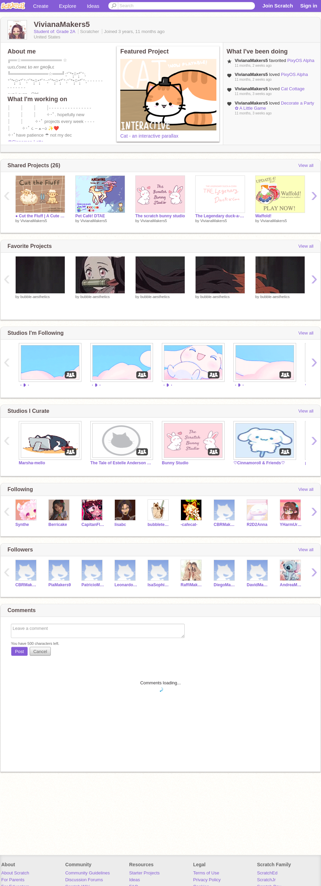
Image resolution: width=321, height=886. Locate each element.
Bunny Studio (175, 463)
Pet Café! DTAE (90, 216)
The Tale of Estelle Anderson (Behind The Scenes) (121, 463)
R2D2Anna (257, 524)
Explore (67, 6)
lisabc (120, 524)
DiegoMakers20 (225, 584)
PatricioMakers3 (92, 584)
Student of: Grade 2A (55, 31)
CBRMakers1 (225, 524)
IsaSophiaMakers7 (159, 584)
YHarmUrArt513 (291, 524)
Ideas (93, 6)
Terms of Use (206, 872)
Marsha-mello (32, 463)
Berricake (57, 524)
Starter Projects (144, 872)
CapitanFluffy (92, 524)
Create (40, 6)
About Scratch (15, 872)
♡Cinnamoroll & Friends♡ (259, 463)
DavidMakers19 (258, 584)
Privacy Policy (207, 879)
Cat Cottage (292, 88)
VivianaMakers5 (33, 221)
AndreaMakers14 (291, 584)
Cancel (40, 651)
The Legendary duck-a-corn (220, 216)
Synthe (22, 524)
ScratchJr (266, 879)
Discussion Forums (84, 879)
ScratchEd (267, 872)
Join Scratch (277, 6)
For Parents (13, 879)
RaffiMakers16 (192, 584)
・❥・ (24, 385)
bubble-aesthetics (35, 297)
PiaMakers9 (59, 584)
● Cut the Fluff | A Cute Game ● (40, 216)
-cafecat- (189, 524)
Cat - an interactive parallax (149, 136)
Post (19, 651)
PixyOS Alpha (301, 60)
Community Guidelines (87, 872)
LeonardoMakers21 (125, 584)
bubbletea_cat (159, 524)
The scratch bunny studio (160, 216)
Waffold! (263, 216)
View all (306, 165)
